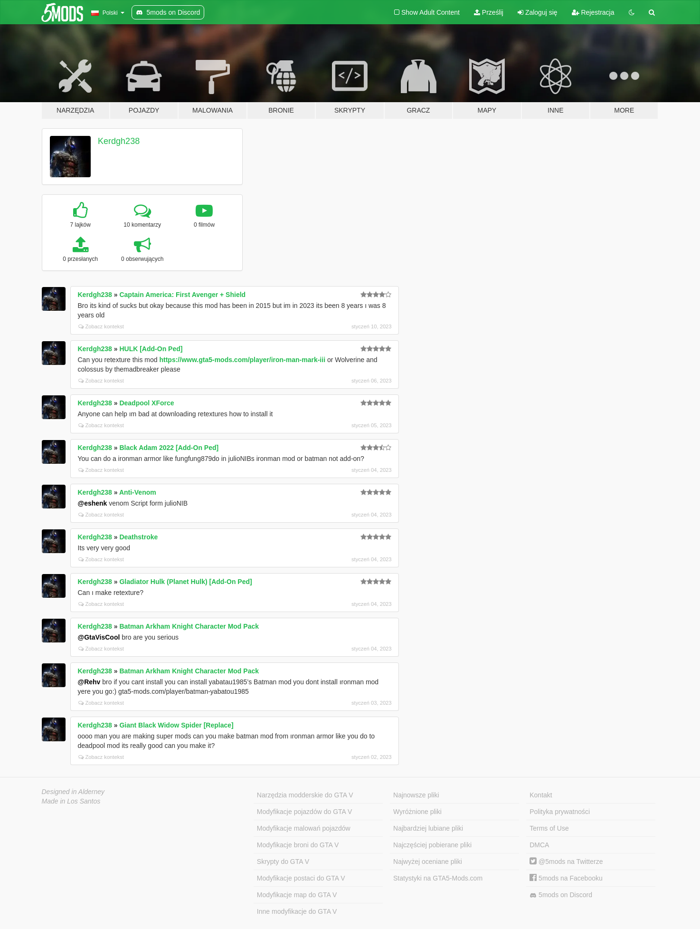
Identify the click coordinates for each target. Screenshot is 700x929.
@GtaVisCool (99, 637)
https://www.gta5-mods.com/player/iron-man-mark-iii (242, 360)
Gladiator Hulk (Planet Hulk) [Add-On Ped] (185, 581)
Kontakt (541, 795)
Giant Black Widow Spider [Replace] (176, 725)
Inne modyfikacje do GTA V (297, 911)
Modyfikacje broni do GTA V (298, 845)
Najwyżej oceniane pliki (427, 861)
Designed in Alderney (73, 791)
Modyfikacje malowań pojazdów (303, 828)
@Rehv (89, 682)
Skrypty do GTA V (283, 861)
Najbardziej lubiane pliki (428, 828)
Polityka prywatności (560, 811)
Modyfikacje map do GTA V (297, 895)
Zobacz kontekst (101, 326)
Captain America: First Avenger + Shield (182, 294)
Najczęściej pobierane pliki (432, 845)
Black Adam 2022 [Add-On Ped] (168, 447)
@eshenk (92, 503)
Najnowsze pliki (416, 795)
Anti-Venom (137, 492)
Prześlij (488, 12)
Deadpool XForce (146, 403)
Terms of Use (549, 828)
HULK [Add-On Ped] (150, 349)
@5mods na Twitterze (566, 861)
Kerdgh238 (119, 141)
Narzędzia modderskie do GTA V (305, 795)
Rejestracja (593, 12)
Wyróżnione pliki (417, 811)
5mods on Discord (561, 895)
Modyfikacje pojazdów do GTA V (304, 811)
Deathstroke (138, 537)
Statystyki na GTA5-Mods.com (437, 878)
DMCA (539, 845)
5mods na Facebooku (566, 878)
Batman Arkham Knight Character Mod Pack (189, 626)
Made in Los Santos (71, 801)
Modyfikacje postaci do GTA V (301, 878)
